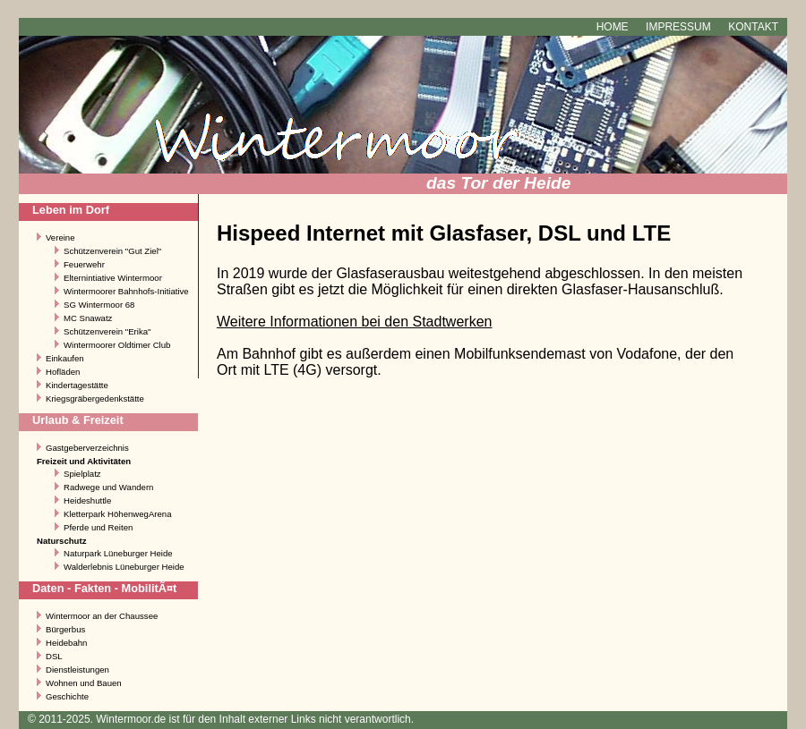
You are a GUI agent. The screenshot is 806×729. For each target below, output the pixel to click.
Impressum (678, 27)
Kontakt (753, 27)
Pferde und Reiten (98, 527)
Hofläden (63, 372)
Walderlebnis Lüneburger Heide (124, 567)
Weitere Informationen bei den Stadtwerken (354, 321)
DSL (54, 656)
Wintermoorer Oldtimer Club (117, 345)
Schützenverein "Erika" (107, 331)
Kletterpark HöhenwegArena (118, 514)
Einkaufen (65, 358)
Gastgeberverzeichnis (87, 448)
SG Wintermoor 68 (99, 304)
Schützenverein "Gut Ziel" (112, 251)
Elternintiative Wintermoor (113, 278)
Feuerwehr (84, 264)
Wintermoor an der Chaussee (102, 616)
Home (612, 27)
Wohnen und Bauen (84, 683)
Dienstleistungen (77, 669)
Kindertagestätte (77, 385)
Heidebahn (66, 643)
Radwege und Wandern (108, 487)
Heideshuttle (87, 500)
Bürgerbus (65, 629)
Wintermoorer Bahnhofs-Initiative (126, 291)
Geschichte (67, 696)
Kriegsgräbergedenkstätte (95, 398)
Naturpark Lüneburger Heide (118, 553)
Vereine (60, 237)
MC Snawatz (88, 318)
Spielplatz (82, 474)
